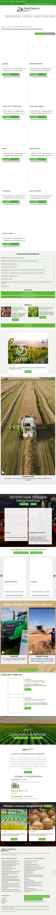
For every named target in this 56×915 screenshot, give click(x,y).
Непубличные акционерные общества (10, 885)
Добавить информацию (21, 1)
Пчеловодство (27, 891)
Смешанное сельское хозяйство (28, 267)
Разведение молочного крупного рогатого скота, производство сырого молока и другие (22, 113)
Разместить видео (32, 669)
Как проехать (15, 74)
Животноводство (28, 286)
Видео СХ (38, 16)
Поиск (53, 16)
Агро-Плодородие (17, 796)
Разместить (12, 1)
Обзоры (33, 504)
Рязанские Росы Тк (17, 790)
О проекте (4, 898)
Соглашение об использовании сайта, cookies (34, 901)
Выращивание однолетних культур (28, 276)
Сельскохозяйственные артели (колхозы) (11, 883)
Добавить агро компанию (20, 552)
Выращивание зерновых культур (28, 264)
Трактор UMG (14, 656)
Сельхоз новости (4, 1)
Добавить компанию (40, 33)
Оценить (6, 74)
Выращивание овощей (28, 279)
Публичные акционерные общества (10, 877)
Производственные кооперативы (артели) (11, 871)
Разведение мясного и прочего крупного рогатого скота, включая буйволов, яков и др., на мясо (34, 876)
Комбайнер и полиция (42, 656)
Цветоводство (27, 879)
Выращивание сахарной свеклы (31, 864)
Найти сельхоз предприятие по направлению (37, 896)
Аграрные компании (36, 552)
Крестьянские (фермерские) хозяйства (10, 889)
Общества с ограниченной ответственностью (12, 891)
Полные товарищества (7, 869)
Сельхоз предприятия (13, 16)
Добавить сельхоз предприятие (33, 4)
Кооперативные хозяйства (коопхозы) (10, 876)
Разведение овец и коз (29, 873)
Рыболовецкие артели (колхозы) (9, 868)
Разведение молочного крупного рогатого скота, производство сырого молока (28, 260)
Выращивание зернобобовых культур (32, 884)
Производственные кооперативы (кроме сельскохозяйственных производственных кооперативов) (11, 880)
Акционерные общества (7, 866)
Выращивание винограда (29, 888)
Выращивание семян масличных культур (33, 890)
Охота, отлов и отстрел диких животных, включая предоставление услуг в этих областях (28, 273)
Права (3, 902)
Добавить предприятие (28, 296)
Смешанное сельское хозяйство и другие (12, 70)
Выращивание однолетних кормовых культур (34, 867)
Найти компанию (50, 33)
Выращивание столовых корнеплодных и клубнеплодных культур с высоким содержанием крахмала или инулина (28, 282)
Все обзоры (22, 669)
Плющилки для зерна (28, 476)
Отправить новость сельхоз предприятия (28, 325)
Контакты (4, 899)
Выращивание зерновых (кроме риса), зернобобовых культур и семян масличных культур (28, 270)
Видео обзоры (24, 504)
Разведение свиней (28, 871)
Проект (45, 16)
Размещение (4, 901)
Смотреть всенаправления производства (28, 293)
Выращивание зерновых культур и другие (40, 70)
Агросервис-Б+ (16, 779)
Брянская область (49, 3)
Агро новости (27, 16)
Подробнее (15, 319)
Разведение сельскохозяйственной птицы (33, 882)
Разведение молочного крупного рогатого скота (28, 257)
